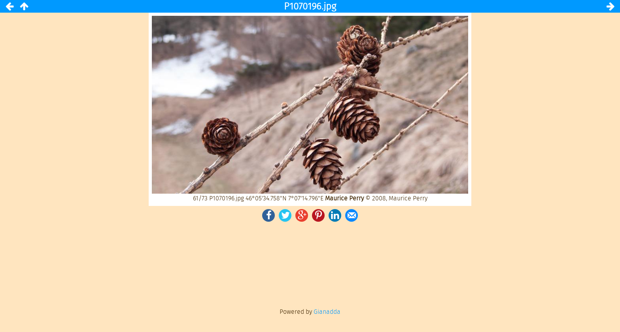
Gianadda (327, 311)
